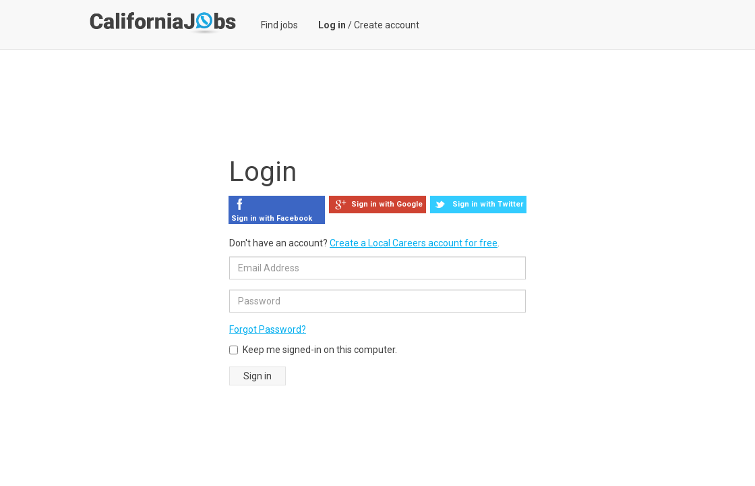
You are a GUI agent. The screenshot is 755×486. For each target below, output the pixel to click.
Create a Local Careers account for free (413, 243)
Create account (386, 25)
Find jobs (279, 25)
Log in (332, 25)
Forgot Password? (267, 329)
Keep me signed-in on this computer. (313, 349)
